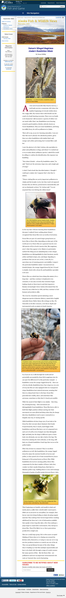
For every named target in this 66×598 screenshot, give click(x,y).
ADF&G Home (20, 17)
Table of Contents (6, 21)
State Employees (60, 3)
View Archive (5, 41)
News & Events (27, 17)
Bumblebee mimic (8, 28)
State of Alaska (7, 2)
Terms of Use (12, 584)
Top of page (60, 595)
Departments (51, 3)
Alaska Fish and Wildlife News (38, 17)
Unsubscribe (8, 68)
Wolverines (6, 27)
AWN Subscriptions (9, 65)
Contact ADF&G (21, 584)
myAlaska (43, 3)
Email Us (48, 592)
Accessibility (5, 584)
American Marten (7, 25)
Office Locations (50, 585)
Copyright (17, 592)
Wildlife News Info (8, 61)
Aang (18, 1)
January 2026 (6, 38)
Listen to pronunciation (21, 1)
